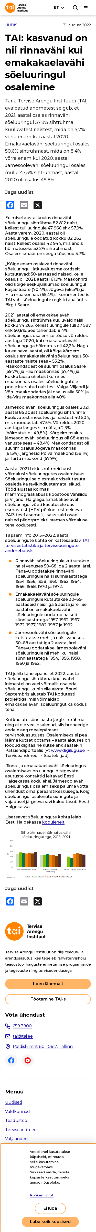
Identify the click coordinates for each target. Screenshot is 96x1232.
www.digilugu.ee (68, 750)
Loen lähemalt (48, 983)
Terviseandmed (21, 1129)
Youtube (28, 1060)
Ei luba (50, 1208)
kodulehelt (53, 822)
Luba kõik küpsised (50, 1221)
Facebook (11, 1060)
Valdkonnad (17, 1111)
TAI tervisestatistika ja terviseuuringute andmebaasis (47, 545)
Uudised (13, 1102)
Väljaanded (16, 1138)
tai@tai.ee (23, 1036)
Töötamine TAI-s (48, 999)
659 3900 (22, 1026)
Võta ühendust (25, 1015)
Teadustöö (16, 1120)
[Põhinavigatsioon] (86, 8)
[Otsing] (75, 8)
